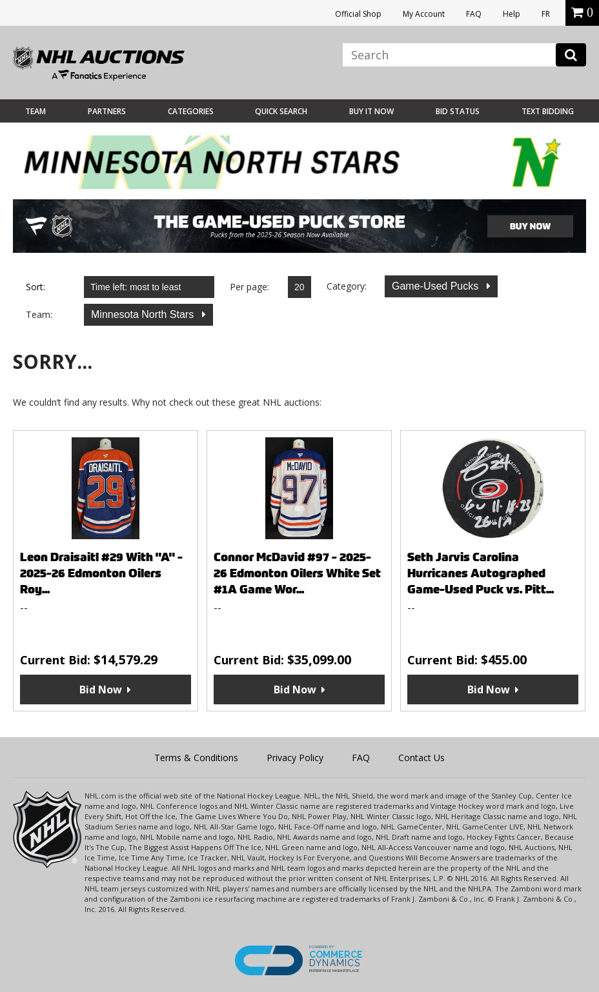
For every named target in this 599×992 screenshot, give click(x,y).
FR (546, 13)
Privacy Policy (295, 757)
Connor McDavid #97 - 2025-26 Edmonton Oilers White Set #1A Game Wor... (297, 573)
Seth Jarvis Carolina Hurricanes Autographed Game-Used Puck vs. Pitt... (480, 573)
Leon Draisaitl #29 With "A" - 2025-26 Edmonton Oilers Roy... (101, 573)
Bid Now (100, 689)
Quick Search (281, 111)
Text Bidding (548, 111)
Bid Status (458, 111)
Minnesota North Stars (144, 314)
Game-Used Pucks (437, 286)
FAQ (474, 13)
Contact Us (421, 757)
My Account (424, 13)
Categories (191, 111)
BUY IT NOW (371, 111)
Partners (107, 111)
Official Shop (358, 13)
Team (35, 111)
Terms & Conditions (196, 757)
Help (511, 13)
